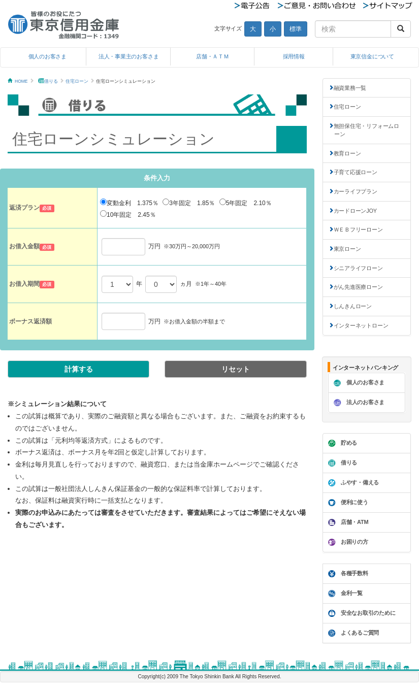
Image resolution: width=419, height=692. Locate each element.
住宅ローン (77, 81)
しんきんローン (353, 306)
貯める (341, 443)
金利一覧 (344, 593)
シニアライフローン (358, 268)
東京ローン (347, 249)
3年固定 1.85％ (189, 203)
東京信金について (372, 56)
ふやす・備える (352, 482)
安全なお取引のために (361, 613)
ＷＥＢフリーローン (358, 229)
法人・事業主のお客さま (129, 56)
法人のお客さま (357, 402)
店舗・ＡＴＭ (212, 56)
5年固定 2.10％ (245, 203)
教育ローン (347, 153)
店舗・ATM (347, 522)
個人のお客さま (47, 56)
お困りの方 (347, 542)
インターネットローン (361, 325)
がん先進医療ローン (358, 287)
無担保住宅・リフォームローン (366, 130)
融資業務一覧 (350, 88)
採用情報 (294, 56)
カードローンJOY (355, 211)
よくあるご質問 (352, 633)
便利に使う (347, 502)
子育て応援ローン (355, 172)
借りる (51, 81)
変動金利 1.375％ (129, 203)
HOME (21, 81)
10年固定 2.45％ (128, 214)
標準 (295, 28)
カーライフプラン (355, 191)
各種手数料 (347, 573)
